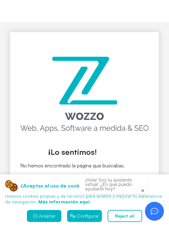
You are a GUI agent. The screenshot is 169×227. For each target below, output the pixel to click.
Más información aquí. (64, 201)
